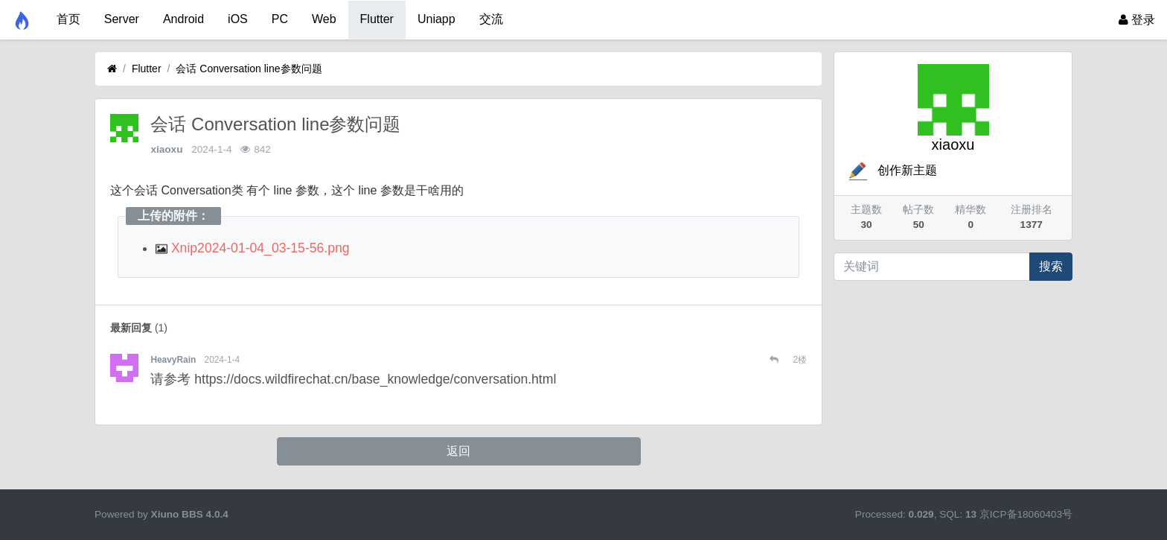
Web (324, 19)
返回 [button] (458, 451)
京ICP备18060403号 (1025, 514)
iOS (238, 19)
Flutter (377, 19)
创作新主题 (891, 170)
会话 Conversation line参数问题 (249, 68)
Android (183, 19)
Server (121, 19)
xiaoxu (166, 149)
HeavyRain (173, 360)
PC (280, 19)
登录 (1137, 19)
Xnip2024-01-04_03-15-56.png (253, 248)
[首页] (112, 69)
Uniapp (436, 19)
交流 (491, 19)
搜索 (1051, 266)
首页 (68, 19)
